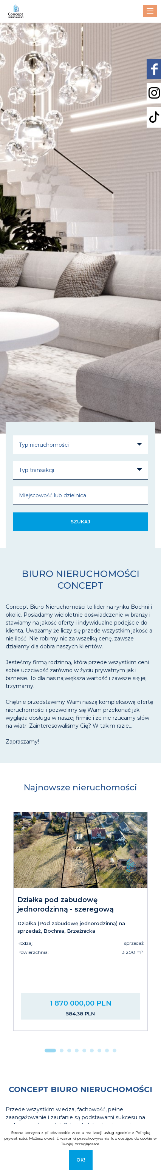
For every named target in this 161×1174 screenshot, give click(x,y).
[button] (50, 1050)
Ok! (80, 1160)
